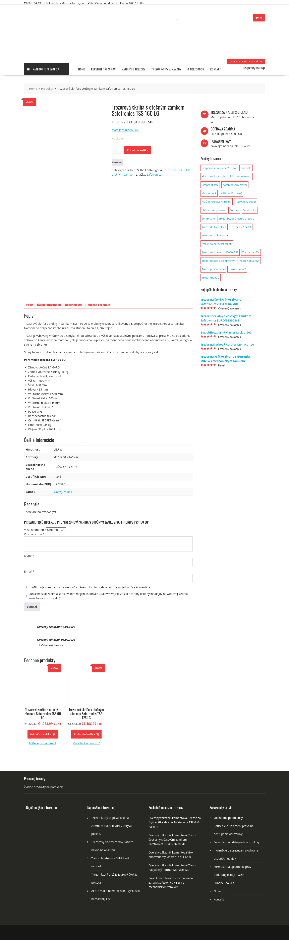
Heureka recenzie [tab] (97, 305)
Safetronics (154, 174)
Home (81, 69)
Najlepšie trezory (134, 69)
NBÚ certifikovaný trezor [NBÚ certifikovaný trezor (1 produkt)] (216, 201)
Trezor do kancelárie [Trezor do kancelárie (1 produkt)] (214, 227)
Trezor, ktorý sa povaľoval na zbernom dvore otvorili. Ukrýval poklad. (111, 826)
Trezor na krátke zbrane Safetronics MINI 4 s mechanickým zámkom (171, 882)
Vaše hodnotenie (35, 530)
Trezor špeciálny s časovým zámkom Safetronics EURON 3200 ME (173, 839)
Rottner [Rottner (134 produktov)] (234, 210)
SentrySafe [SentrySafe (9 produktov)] (208, 218)
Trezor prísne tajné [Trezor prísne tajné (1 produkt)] (213, 269)
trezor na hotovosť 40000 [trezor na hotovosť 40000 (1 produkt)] (217, 244)
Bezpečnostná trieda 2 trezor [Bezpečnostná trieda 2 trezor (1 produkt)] (219, 168)
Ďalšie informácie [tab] (49, 305)
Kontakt (215, 69)
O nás (217, 891)
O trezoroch (195, 69)
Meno (29, 555)
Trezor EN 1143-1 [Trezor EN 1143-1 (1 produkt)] (240, 227)
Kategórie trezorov (43, 69)
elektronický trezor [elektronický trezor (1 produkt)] (240, 176)
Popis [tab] (30, 305)
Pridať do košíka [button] (40, 734)
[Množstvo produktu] (117, 150)
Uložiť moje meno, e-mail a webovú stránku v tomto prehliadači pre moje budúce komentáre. (90, 587)
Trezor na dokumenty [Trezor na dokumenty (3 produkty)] (215, 235)
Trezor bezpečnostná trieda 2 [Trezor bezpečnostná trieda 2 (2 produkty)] (236, 218)
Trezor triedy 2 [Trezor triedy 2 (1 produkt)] (210, 277)
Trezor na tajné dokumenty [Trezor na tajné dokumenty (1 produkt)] (218, 260)
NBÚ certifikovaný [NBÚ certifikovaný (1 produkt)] (231, 193)
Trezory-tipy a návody (166, 69)
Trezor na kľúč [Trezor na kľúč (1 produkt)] (250, 252)
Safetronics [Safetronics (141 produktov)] (249, 210)
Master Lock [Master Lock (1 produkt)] (209, 193)
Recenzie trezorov (103, 69)
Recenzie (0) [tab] (73, 305)
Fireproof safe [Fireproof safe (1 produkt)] (210, 185)
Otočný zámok (63, 492)
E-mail (29, 571)
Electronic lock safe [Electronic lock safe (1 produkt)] (213, 176)
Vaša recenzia (34, 534)
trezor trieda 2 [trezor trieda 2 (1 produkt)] (237, 269)
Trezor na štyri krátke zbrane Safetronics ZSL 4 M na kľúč (175, 822)
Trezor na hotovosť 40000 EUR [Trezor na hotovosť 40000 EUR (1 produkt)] (220, 252)
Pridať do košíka (137, 150)
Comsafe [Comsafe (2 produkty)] (246, 168)
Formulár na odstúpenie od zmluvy (236, 842)
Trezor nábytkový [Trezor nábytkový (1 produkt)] (248, 260)
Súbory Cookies (224, 883)
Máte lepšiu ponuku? (125, 130)
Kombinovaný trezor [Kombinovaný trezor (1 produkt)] (235, 185)
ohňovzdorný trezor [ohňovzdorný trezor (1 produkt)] (214, 210)
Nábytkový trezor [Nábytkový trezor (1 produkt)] (245, 201)
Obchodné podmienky (228, 818)
